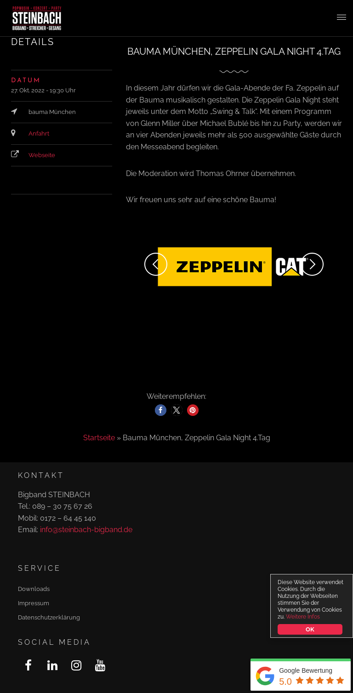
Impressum (33, 603)
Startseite (99, 437)
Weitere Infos (303, 616)
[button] (160, 410)
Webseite (41, 155)
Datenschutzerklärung (49, 617)
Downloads (34, 588)
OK (310, 629)
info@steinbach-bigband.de (86, 529)
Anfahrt (38, 133)
